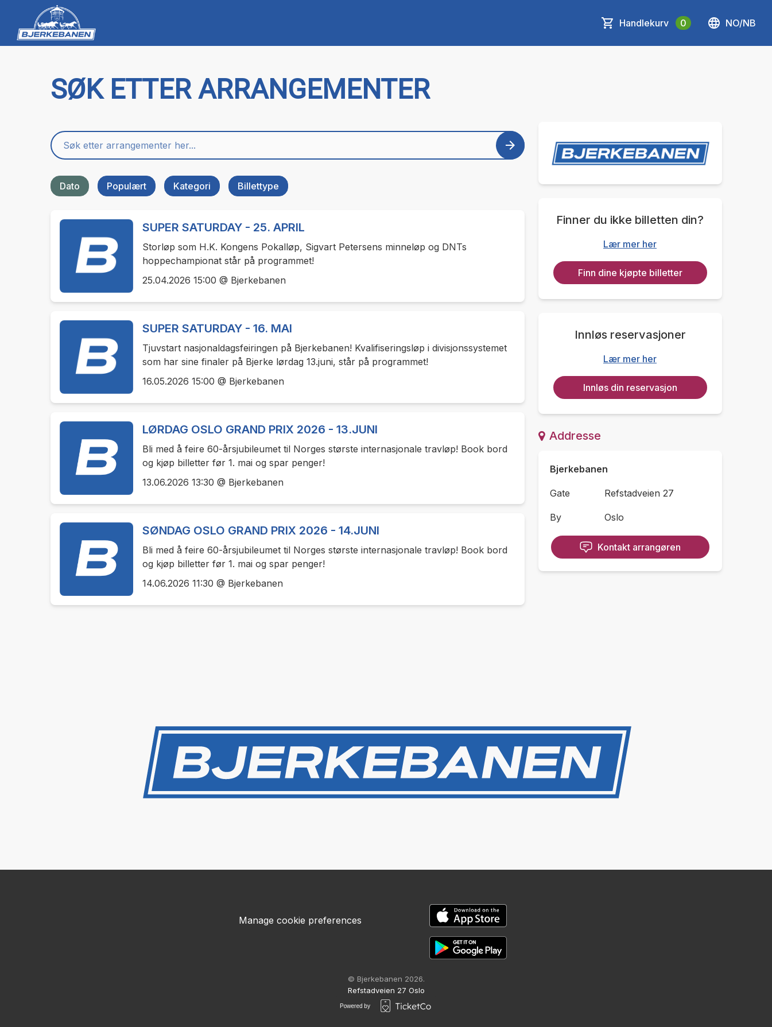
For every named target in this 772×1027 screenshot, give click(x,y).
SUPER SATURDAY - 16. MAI (217, 328)
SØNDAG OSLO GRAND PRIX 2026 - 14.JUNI (260, 530)
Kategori (192, 186)
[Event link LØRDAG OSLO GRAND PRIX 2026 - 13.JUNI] (92, 458)
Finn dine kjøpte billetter (630, 272)
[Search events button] (510, 145)
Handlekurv (655, 23)
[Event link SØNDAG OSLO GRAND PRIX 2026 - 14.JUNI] (92, 559)
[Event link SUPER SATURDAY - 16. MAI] (92, 357)
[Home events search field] (288, 145)
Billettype (258, 186)
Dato (70, 186)
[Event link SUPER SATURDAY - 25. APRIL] (92, 256)
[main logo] (56, 23)
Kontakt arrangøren (630, 547)
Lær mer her (630, 244)
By (555, 517)
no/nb (731, 23)
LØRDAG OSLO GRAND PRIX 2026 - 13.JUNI (260, 429)
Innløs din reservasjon (630, 387)
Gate (560, 493)
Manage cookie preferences (300, 920)
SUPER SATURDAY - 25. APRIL (223, 227)
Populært (126, 186)
